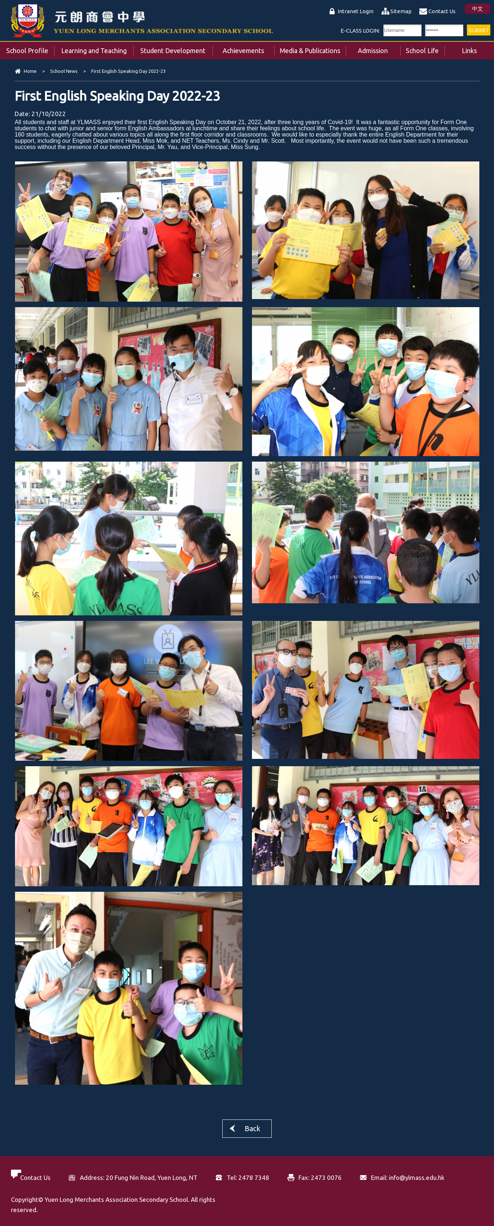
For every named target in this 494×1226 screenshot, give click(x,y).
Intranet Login (356, 11)
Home (30, 71)
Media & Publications (313, 48)
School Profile (30, 48)
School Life (425, 48)
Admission (379, 48)
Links (478, 48)
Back (252, 1128)
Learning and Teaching (97, 48)
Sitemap (401, 11)
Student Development (176, 48)
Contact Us (442, 11)
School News (64, 71)
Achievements (248, 48)
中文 (477, 8)
